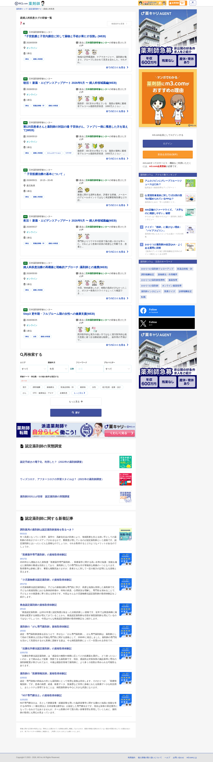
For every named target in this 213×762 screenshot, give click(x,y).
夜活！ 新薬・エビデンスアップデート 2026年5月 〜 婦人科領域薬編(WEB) (70, 220)
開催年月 (51, 362)
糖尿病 (83, 387)
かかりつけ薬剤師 (149, 285)
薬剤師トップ (21, 9)
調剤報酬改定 (147, 274)
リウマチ (68, 153)
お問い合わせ (178, 757)
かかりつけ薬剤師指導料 (153, 280)
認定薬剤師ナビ (35, 9)
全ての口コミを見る (117, 67)
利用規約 (131, 757)
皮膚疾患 (63, 393)
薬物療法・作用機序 (167, 274)
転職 (143, 297)
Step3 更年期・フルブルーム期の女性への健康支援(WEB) (59, 313)
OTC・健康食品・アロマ (43, 393)
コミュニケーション (54, 153)
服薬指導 (173, 280)
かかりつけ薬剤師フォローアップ (157, 269)
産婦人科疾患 (38, 59)
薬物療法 (50, 387)
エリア (23, 362)
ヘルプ (167, 757)
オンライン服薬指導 (171, 285)
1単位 (27, 59)
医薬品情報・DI (38, 105)
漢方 (24, 387)
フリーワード (81, 362)
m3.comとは (192, 757)
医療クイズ (169, 291)
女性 (34, 336)
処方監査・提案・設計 (111, 387)
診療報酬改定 (185, 291)
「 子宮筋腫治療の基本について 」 (44, 174)
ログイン (192, 3)
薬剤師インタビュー (150, 291)
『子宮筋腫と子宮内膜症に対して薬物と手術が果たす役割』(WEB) (64, 36)
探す (76, 412)
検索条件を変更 (119, 24)
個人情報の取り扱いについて (150, 757)
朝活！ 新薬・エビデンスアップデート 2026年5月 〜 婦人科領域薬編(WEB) (70, 82)
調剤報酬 (36, 387)
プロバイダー (109, 362)
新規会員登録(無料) (168, 154)
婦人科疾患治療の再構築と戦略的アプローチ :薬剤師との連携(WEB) (65, 267)
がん (24, 393)
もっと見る (79, 393)
